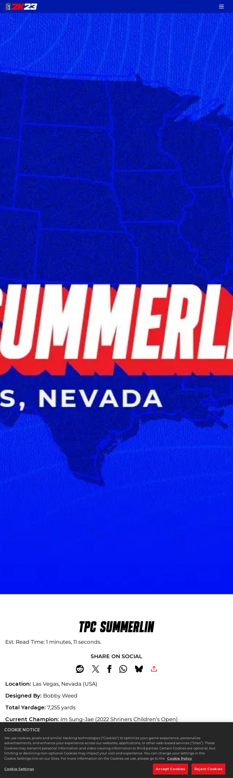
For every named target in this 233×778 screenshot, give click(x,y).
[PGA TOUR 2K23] (21, 6)
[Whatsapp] (123, 669)
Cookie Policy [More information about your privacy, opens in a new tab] (179, 771)
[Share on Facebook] (109, 669)
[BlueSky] (139, 669)
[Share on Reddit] (80, 669)
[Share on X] (96, 669)
